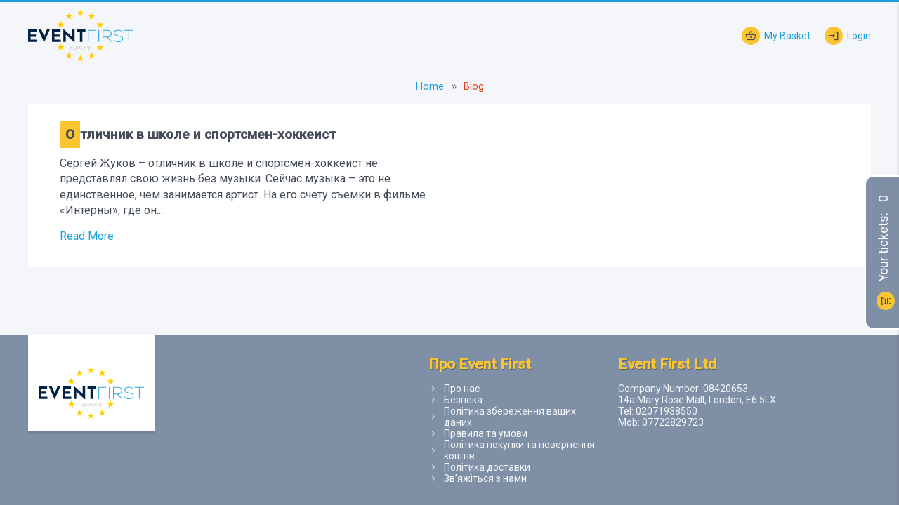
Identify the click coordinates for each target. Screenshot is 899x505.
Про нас (462, 388)
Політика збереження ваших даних (510, 416)
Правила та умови (485, 433)
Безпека (463, 399)
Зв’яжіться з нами (485, 478)
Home (430, 87)
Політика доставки (487, 467)
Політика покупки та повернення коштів (519, 450)
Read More (87, 236)
